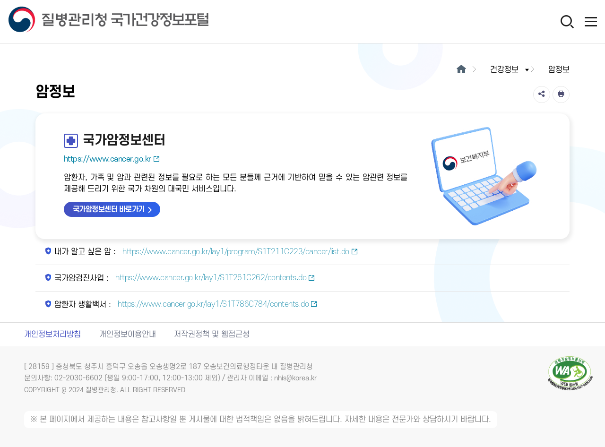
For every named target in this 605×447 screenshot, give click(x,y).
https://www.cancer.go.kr (112, 159)
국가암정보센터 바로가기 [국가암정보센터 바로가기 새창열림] (109, 209)
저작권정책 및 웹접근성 (212, 334)
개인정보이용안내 (127, 334)
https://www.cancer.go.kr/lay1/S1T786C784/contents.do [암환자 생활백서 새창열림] (217, 304)
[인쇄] (561, 94)
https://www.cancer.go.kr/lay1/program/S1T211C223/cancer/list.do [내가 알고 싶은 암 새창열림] (239, 252)
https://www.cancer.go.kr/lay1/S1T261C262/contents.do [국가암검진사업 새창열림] (214, 278)
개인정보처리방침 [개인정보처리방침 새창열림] (52, 334)
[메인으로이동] (461, 70)
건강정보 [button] (510, 70)
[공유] (541, 94)
